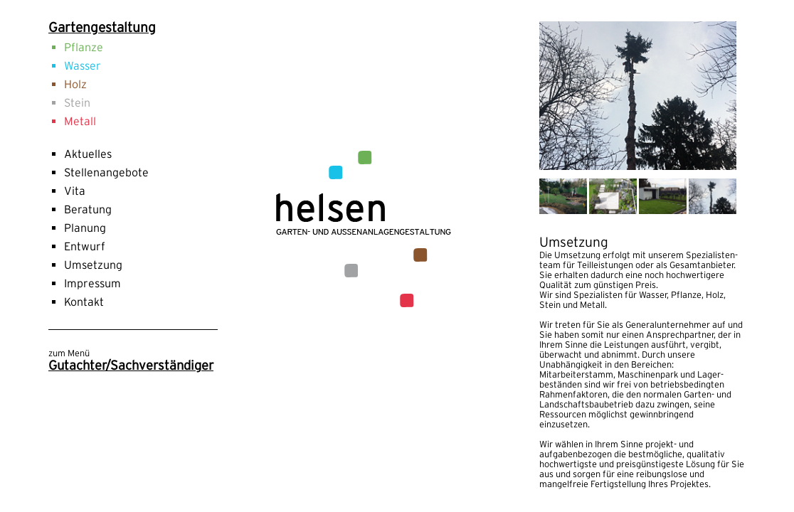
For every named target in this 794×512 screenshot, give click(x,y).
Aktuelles (88, 153)
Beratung (88, 209)
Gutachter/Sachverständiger (130, 365)
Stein (77, 102)
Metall (80, 120)
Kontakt (84, 301)
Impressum (92, 283)
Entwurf (84, 246)
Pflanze (83, 47)
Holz (75, 84)
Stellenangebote (106, 172)
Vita (74, 190)
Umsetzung (93, 264)
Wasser (82, 65)
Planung (85, 227)
